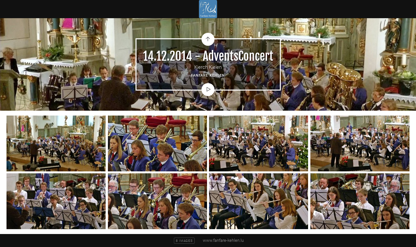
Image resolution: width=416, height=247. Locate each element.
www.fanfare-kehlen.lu (223, 240)
